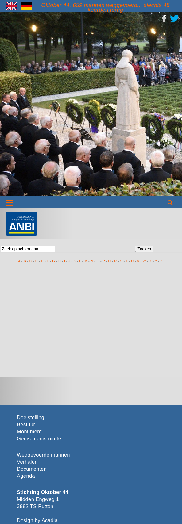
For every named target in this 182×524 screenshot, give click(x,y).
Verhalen (27, 462)
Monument (29, 431)
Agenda (26, 476)
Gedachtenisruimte (39, 439)
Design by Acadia (37, 520)
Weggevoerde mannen (43, 455)
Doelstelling (30, 417)
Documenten (32, 469)
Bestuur (26, 424)
